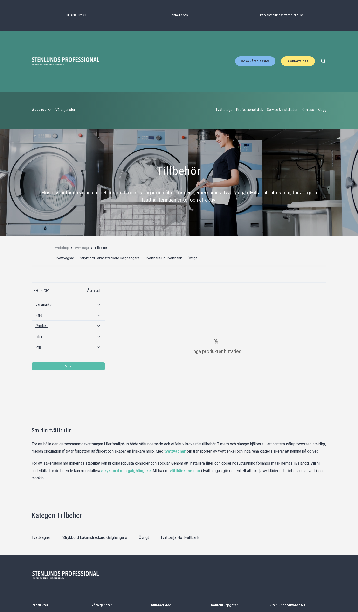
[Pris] (68, 347)
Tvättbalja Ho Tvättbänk (179, 537)
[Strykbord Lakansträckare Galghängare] (109, 258)
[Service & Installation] (282, 110)
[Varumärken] (68, 304)
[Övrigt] (192, 258)
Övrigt (144, 537)
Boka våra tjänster (255, 61)
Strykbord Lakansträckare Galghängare (94, 537)
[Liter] (68, 336)
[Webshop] (42, 110)
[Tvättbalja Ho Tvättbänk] (163, 258)
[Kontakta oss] (179, 15)
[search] (323, 61)
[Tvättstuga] (223, 110)
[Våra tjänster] (65, 110)
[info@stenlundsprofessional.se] (282, 15)
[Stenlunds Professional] (65, 61)
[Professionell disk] (249, 110)
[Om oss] (308, 110)
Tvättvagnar (41, 537)
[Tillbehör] (101, 248)
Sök (68, 366)
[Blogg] (322, 110)
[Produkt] (68, 326)
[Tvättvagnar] (64, 258)
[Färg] (68, 315)
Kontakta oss (298, 61)
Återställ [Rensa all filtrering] (93, 290)
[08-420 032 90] (76, 15)
